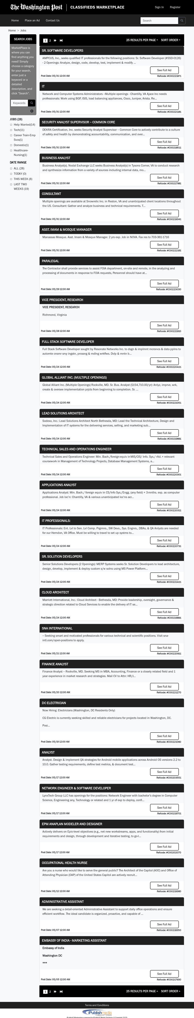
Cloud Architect (55, 592)
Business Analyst (56, 158)
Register (175, 7)
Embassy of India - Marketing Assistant (74, 940)
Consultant (51, 194)
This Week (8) (23, 179)
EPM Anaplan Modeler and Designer (72, 824)
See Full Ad (164, 70)
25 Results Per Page (141, 40)
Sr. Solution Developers (62, 556)
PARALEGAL (50, 261)
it (43, 86)
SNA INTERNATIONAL (57, 628)
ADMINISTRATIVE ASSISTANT (63, 902)
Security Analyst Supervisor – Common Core (78, 122)
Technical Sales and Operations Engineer (76, 449)
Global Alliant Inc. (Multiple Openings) (74, 377)
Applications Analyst (59, 485)
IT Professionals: (56, 521)
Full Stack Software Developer (68, 342)
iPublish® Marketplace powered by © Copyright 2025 (97, 1012)
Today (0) (20, 173)
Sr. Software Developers (62, 50)
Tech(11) (19, 130)
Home (15, 20)
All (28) (19, 168)
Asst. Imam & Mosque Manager (67, 229)
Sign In (159, 7)
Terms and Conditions (97, 1005)
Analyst (48, 752)
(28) (16, 119)
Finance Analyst (55, 664)
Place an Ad (32, 20)
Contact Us (52, 20)
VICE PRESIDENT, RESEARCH (62, 300)
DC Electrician (54, 703)
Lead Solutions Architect (63, 413)
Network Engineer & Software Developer (76, 788)
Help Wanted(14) (24, 124)
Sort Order (169, 40)
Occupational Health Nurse (64, 863)
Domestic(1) (21, 145)
